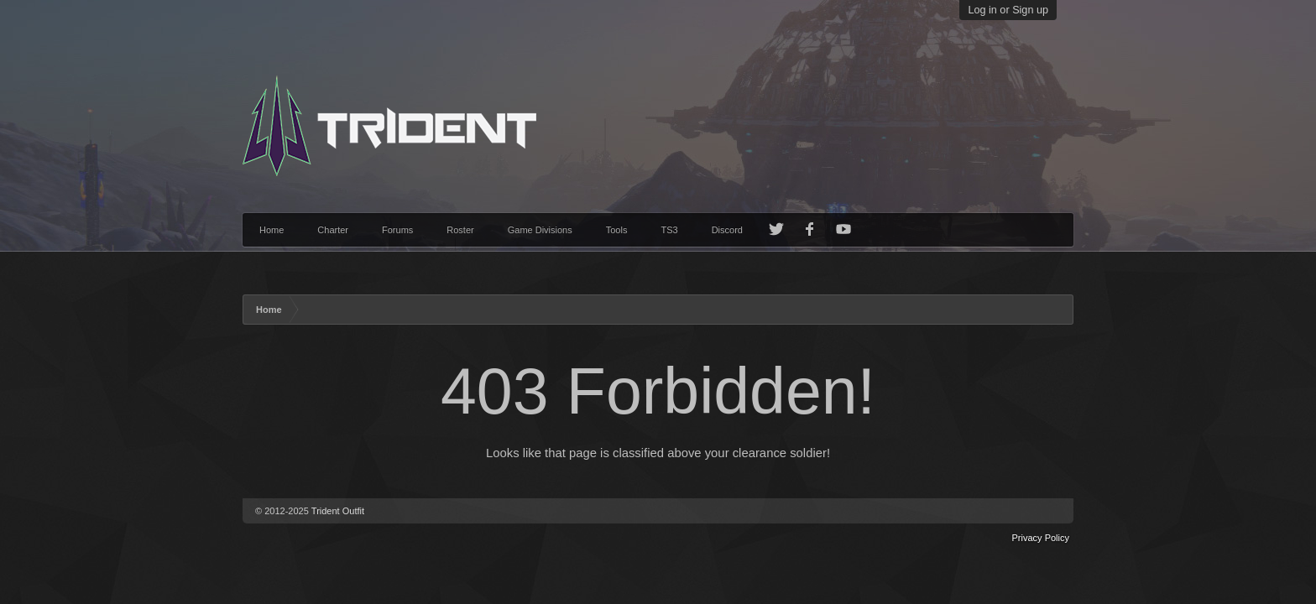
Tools (617, 230)
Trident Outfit (337, 511)
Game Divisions (540, 230)
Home (271, 230)
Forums (397, 230)
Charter (332, 230)
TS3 (669, 230)
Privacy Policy (1040, 538)
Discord (727, 230)
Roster (459, 230)
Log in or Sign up (1008, 10)
